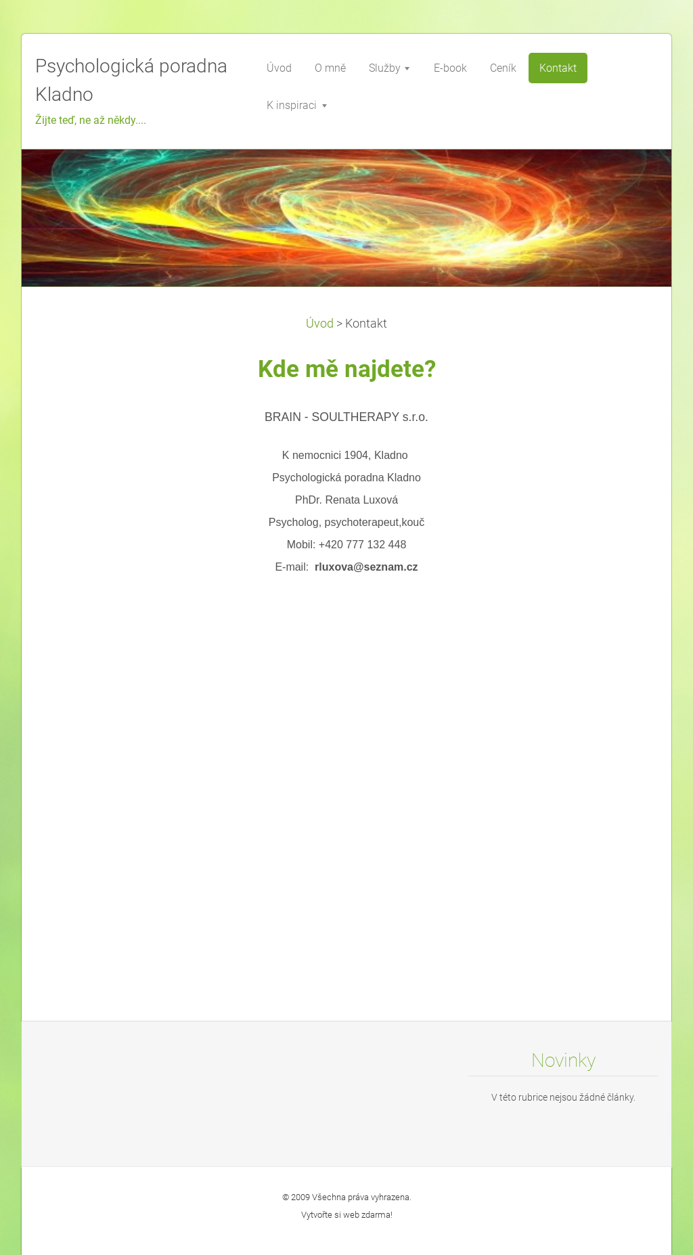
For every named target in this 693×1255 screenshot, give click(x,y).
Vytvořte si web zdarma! (347, 1215)
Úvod (320, 323)
